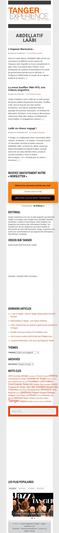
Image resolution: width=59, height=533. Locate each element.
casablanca (32, 376)
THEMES (12, 352)
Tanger (14, 401)
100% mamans (14, 376)
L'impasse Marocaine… (21, 49)
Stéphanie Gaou (21, 398)
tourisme (36, 401)
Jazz (28, 387)
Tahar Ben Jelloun (42, 398)
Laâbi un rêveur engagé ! (22, 128)
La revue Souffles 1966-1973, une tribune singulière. (26, 88)
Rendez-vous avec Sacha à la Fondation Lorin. (29, 332)
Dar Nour (53, 379)
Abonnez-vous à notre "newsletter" (33, 198)
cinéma (53, 375)
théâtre (30, 401)
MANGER (22, 489)
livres (24, 390)
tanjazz (23, 401)
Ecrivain (39, 53)
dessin (10, 381)
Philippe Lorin (14, 395)
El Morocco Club (23, 381)
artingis (24, 376)
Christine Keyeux (42, 376)
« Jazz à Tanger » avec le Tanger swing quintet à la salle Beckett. (30, 515)
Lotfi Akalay (31, 390)
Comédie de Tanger (36, 378)
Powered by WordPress (29, 529)
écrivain (48, 401)
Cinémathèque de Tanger (17, 379)
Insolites (47, 384)
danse (48, 379)
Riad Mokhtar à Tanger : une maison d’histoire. (29, 321)
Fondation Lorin (36, 381)
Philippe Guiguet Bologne (43, 392)
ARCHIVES (12, 364)
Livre (20, 390)
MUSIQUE (46, 389)
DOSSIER (40, 489)
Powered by (33, 206)
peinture (26, 392)
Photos (32, 395)
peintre (18, 393)
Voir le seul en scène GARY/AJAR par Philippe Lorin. (32, 336)
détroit (15, 382)
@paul (12, 53)
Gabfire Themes (29, 531)
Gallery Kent (38, 384)
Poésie (39, 395)
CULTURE (32, 53)
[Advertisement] (29, 448)
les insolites (39, 386)
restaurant (46, 395)
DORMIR (31, 489)
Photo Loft (25, 395)
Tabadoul (32, 398)
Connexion (15, 529)
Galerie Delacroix (23, 384)
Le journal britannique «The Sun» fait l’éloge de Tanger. (32, 341)
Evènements (41, 132)
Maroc (38, 390)
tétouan (42, 401)
